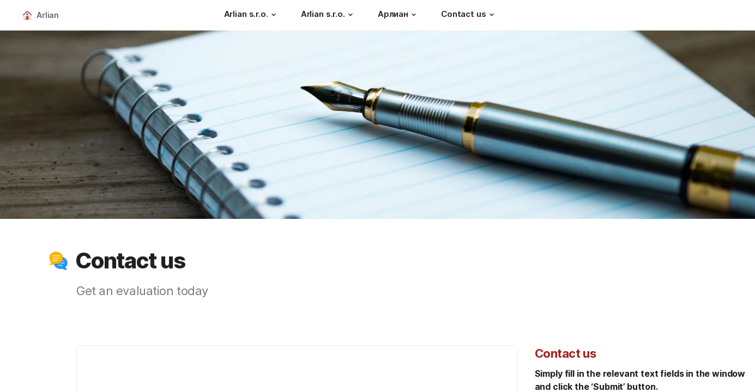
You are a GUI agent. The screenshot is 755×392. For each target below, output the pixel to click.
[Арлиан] (398, 15)
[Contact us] (469, 15)
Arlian (48, 15)
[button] (273, 14)
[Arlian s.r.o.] (251, 15)
